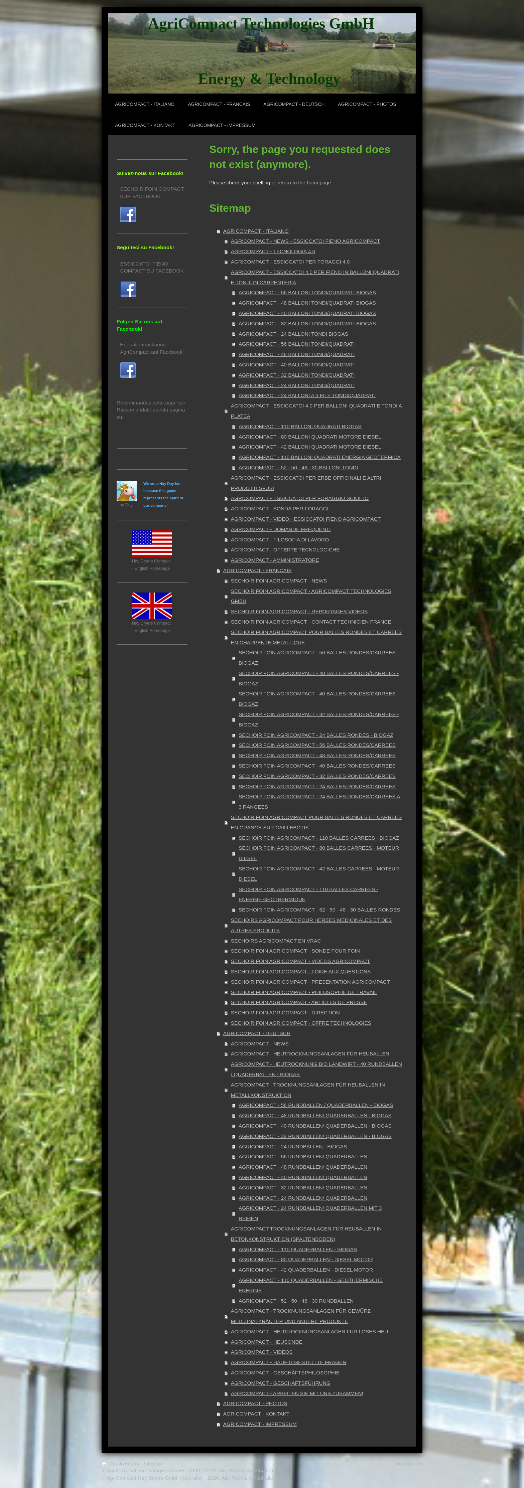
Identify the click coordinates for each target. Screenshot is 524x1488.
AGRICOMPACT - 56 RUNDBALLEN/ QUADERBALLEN (303, 1156)
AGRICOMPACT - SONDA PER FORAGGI (280, 508)
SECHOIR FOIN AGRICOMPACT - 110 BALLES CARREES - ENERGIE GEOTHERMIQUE (308, 894)
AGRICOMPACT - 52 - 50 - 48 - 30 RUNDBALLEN (296, 1301)
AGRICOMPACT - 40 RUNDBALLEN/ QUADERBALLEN (303, 1177)
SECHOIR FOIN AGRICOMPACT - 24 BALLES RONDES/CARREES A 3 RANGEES (319, 802)
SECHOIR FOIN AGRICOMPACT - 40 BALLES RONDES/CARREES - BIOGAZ (319, 699)
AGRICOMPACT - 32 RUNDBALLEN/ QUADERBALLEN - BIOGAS (315, 1136)
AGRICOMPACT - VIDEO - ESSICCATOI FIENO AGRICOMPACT (306, 519)
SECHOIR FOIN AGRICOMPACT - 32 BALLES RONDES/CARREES (317, 776)
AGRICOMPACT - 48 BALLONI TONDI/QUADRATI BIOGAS (307, 303)
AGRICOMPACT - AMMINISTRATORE (275, 560)
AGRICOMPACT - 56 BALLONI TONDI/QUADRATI (297, 344)
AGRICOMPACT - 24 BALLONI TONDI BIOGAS (293, 334)
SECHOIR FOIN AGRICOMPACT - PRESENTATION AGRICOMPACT (310, 982)
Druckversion (121, 1463)
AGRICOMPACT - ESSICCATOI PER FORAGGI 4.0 (290, 262)
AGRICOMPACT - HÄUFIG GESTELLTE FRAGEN (288, 1362)
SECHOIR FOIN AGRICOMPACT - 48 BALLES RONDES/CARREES (317, 755)
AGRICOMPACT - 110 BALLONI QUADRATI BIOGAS (300, 426)
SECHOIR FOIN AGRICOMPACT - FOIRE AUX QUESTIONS (301, 971)
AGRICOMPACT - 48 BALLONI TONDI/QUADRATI (297, 354)
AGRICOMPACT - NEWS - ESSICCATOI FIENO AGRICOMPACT (305, 241)
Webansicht (409, 1463)
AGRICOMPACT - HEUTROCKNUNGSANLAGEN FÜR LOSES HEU (309, 1331)
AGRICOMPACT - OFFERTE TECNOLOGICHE (285, 549)
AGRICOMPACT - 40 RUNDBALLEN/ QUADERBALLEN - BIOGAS (315, 1126)
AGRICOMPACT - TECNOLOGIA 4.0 (273, 251)
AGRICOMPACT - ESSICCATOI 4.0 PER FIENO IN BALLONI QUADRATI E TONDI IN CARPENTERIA (315, 277)
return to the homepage (304, 182)
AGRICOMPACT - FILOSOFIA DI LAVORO (280, 539)
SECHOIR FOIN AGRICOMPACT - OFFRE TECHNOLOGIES (301, 1023)
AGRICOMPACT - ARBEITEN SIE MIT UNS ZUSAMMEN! (297, 1393)
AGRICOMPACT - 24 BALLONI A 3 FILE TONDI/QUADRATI (307, 395)
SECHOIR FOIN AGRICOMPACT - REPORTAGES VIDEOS (299, 611)
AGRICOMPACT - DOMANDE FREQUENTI (281, 529)
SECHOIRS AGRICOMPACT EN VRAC (276, 941)
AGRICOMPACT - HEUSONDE (266, 1342)
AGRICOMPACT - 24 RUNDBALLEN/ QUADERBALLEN (303, 1198)
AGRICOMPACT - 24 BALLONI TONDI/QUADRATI (297, 385)
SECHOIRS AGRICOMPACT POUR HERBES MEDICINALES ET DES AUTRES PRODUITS (311, 925)
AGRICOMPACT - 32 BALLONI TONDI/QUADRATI (297, 375)
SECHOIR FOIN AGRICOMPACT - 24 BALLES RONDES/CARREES (317, 786)
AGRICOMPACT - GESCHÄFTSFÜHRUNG (281, 1383)
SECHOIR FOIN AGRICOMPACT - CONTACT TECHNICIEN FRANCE (311, 622)
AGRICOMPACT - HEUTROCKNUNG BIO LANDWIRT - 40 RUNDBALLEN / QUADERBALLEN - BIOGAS (316, 1069)
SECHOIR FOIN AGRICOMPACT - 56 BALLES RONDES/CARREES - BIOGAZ (319, 658)
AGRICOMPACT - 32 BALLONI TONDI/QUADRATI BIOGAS (307, 323)
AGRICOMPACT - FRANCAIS (257, 570)
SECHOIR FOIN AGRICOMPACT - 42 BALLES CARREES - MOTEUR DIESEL (319, 874)
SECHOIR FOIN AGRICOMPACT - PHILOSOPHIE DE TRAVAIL (304, 992)
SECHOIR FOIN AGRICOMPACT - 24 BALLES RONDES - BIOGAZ (316, 735)
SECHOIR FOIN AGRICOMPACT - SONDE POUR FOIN (295, 951)
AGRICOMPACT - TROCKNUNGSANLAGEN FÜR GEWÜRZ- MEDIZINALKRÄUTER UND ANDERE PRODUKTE (301, 1316)
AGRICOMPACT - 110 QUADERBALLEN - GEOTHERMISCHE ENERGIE (311, 1285)
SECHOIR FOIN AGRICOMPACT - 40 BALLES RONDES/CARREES (317, 766)
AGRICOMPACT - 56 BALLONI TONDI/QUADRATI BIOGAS (307, 292)
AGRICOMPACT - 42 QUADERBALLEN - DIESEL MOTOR (306, 1270)
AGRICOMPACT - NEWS (260, 1043)
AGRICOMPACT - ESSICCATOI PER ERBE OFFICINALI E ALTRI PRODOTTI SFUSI (306, 483)
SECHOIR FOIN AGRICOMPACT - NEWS (279, 581)
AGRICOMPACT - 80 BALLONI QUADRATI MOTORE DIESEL (310, 437)
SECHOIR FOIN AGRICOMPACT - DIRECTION (285, 1012)
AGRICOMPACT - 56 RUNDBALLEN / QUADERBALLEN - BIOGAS (316, 1105)
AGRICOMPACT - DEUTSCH (256, 1033)
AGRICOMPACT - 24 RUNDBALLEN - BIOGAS (293, 1146)
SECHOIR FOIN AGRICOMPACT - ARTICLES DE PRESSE (299, 1002)
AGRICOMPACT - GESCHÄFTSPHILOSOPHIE (285, 1372)
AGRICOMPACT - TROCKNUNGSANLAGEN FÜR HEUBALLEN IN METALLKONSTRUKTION (308, 1090)
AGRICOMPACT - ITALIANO (256, 231)
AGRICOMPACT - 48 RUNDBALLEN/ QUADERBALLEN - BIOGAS (315, 1115)
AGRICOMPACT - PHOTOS (255, 1403)
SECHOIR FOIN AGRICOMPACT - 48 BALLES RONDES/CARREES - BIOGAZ (319, 678)
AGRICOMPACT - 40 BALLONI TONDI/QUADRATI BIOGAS (307, 313)
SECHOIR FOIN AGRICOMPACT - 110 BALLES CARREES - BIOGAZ (319, 838)
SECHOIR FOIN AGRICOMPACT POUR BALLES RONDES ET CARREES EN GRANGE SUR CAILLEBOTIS (316, 822)
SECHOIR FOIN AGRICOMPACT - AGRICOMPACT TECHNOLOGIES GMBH (311, 596)
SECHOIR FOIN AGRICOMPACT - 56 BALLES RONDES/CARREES (317, 745)
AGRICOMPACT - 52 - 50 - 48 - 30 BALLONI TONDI (298, 467)
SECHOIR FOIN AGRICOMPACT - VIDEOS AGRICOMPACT (300, 961)
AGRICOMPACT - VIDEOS (262, 1352)
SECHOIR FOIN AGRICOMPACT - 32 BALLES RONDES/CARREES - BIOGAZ (319, 719)
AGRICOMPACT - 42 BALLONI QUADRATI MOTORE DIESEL (310, 447)
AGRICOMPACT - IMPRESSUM (260, 1424)
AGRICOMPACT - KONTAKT (256, 1414)
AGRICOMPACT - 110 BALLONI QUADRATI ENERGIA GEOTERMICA (320, 457)
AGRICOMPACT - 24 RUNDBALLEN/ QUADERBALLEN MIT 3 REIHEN (310, 1213)
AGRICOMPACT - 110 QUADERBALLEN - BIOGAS (298, 1249)
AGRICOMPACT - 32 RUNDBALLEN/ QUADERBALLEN (303, 1187)
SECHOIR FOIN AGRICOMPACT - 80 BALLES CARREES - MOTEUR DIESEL (319, 853)
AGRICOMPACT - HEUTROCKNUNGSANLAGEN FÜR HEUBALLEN (310, 1053)
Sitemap (152, 1463)
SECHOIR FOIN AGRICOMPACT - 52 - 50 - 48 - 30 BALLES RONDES (319, 910)
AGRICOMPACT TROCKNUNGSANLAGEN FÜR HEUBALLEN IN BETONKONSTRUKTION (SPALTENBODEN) (306, 1234)
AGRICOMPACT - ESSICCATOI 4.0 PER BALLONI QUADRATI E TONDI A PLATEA (316, 411)
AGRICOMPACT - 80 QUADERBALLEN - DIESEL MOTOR (306, 1259)
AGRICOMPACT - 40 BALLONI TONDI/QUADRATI (297, 364)
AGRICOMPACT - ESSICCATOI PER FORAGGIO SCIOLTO (300, 498)
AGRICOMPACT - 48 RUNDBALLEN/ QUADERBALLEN (303, 1167)
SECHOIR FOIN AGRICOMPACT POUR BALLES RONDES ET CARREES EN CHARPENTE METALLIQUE (316, 637)
